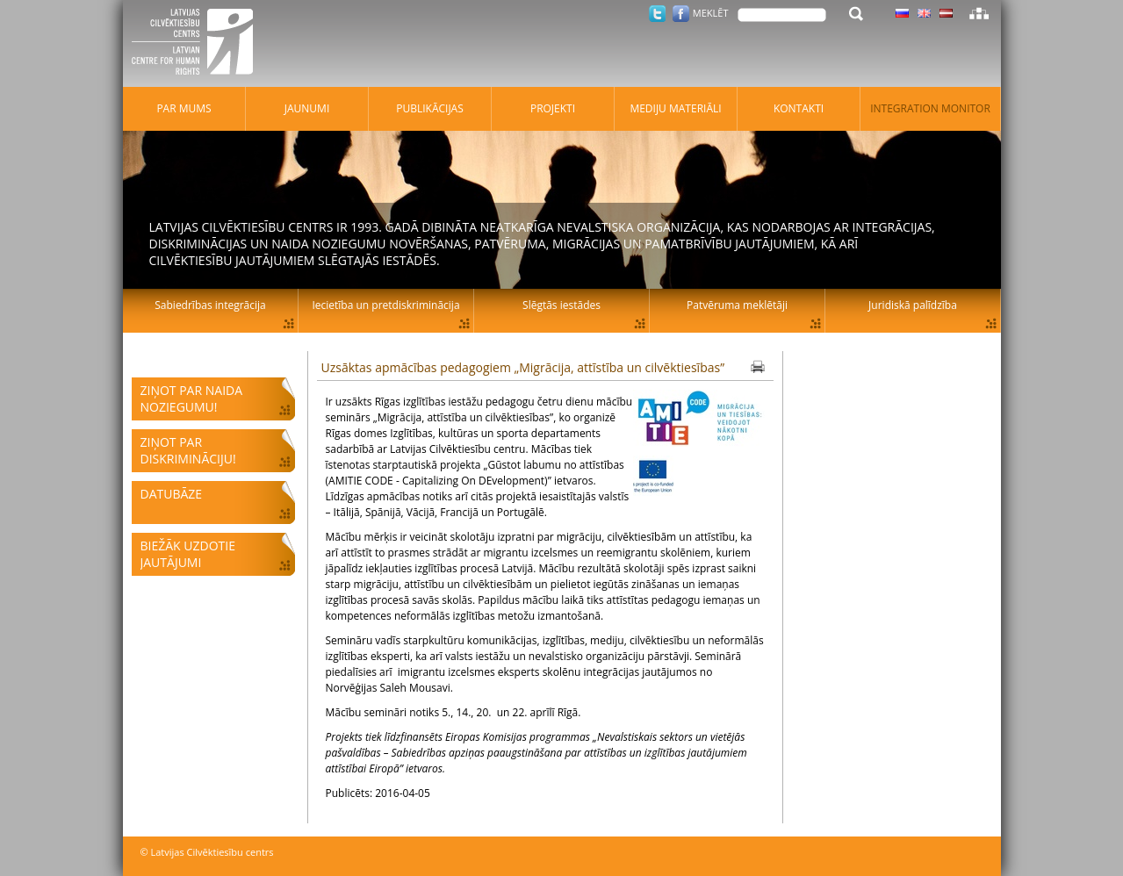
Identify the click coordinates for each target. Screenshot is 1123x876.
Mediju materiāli (675, 108)
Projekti (552, 108)
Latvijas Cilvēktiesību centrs (197, 44)
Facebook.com (681, 13)
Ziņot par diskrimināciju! (188, 450)
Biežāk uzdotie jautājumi (187, 554)
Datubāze (171, 493)
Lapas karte (979, 13)
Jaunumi (307, 108)
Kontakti (799, 108)
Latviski (946, 13)
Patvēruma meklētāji (737, 305)
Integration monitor (930, 108)
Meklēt (711, 12)
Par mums (183, 108)
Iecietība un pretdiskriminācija (385, 305)
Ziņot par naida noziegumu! (191, 398)
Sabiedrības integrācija (210, 305)
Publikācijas (430, 108)
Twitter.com (657, 13)
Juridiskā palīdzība (912, 305)
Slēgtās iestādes (561, 305)
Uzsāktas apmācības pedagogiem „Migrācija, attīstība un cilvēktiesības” (523, 367)
